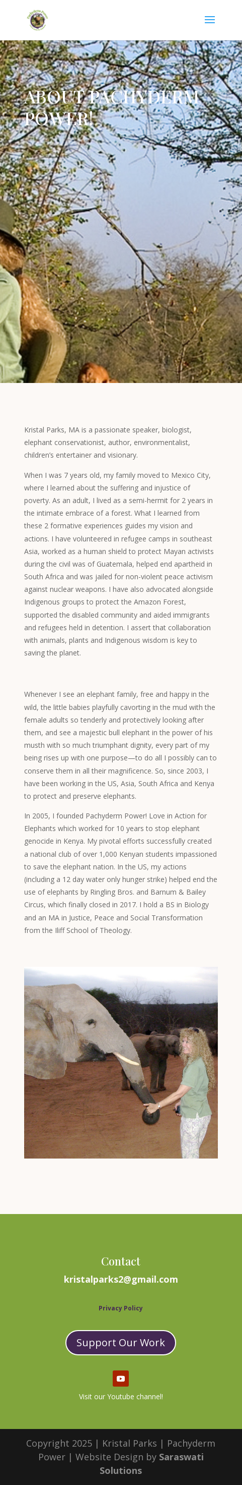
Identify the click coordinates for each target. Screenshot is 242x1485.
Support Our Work (120, 1342)
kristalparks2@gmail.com (121, 1279)
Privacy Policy (121, 1308)
